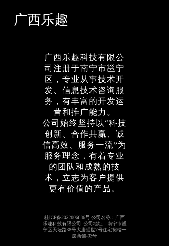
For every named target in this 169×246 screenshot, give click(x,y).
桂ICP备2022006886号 (67, 217)
